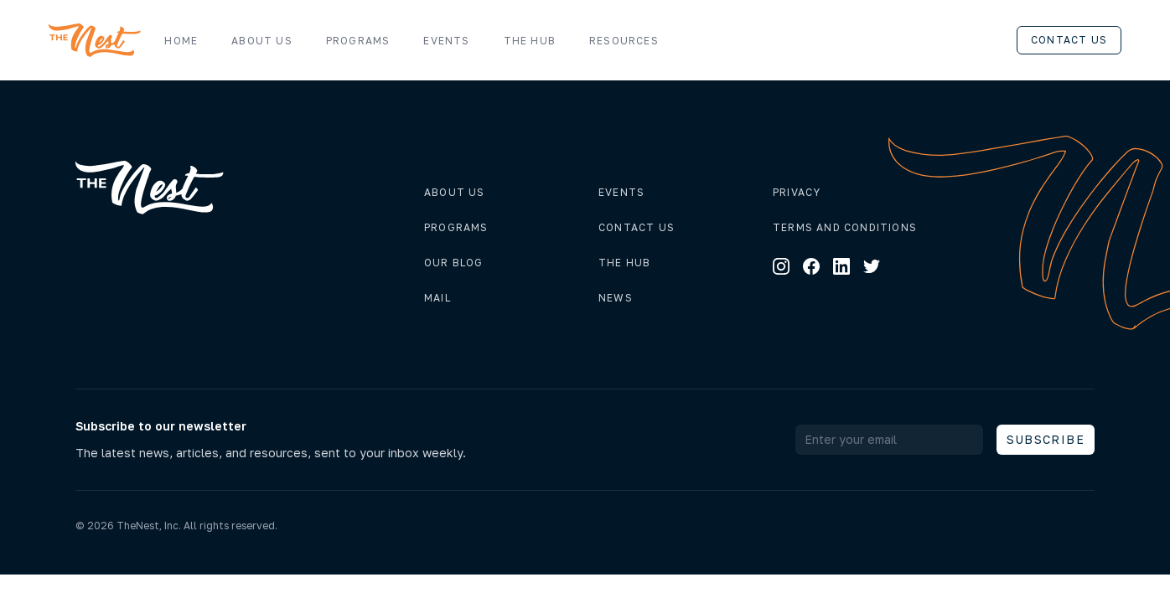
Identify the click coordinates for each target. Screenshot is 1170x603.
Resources (632, 41)
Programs (358, 40)
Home (181, 40)
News (615, 297)
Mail (437, 297)
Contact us (1069, 40)
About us (261, 40)
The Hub (530, 40)
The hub (624, 262)
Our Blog (454, 262)
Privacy (797, 192)
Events (446, 40)
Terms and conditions (845, 227)
